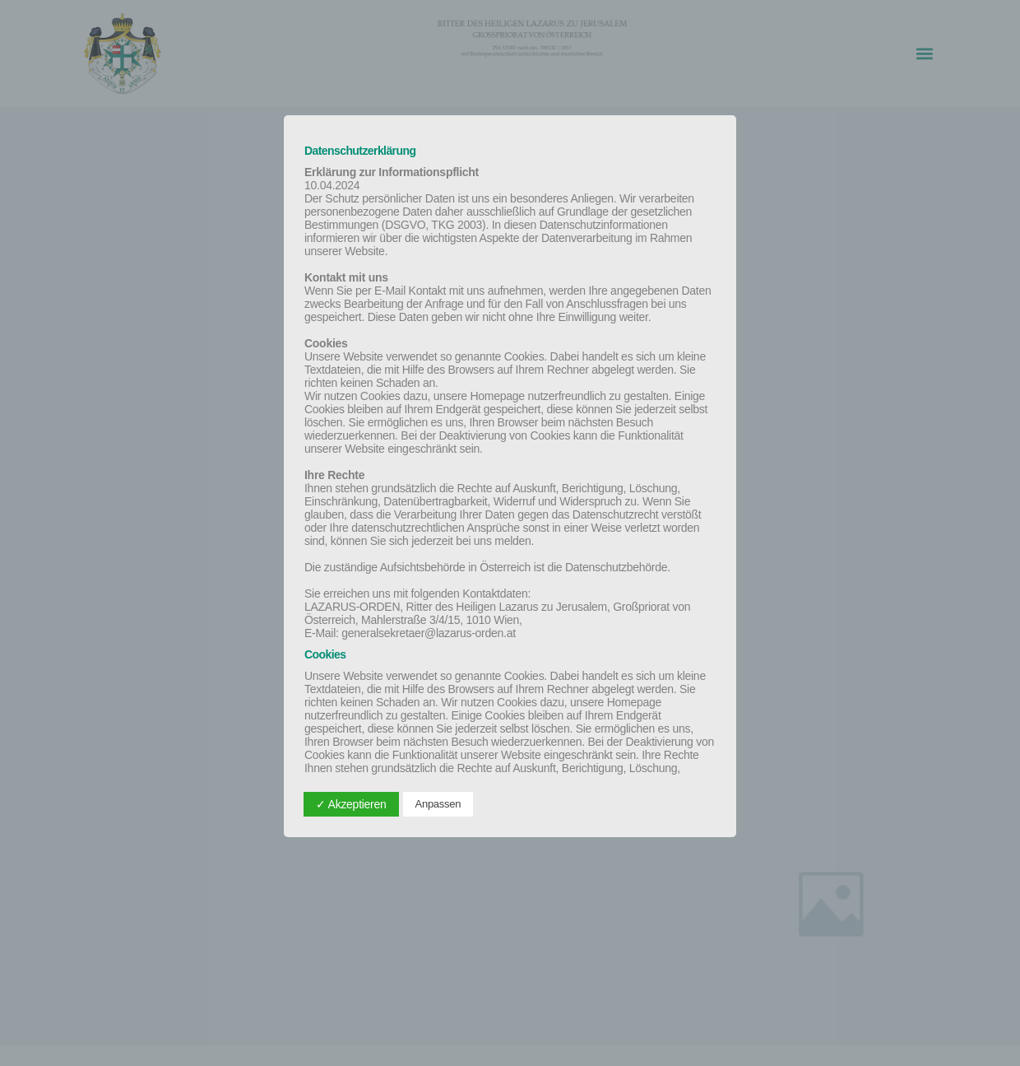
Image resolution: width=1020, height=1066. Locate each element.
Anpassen (438, 804)
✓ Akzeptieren (351, 804)
